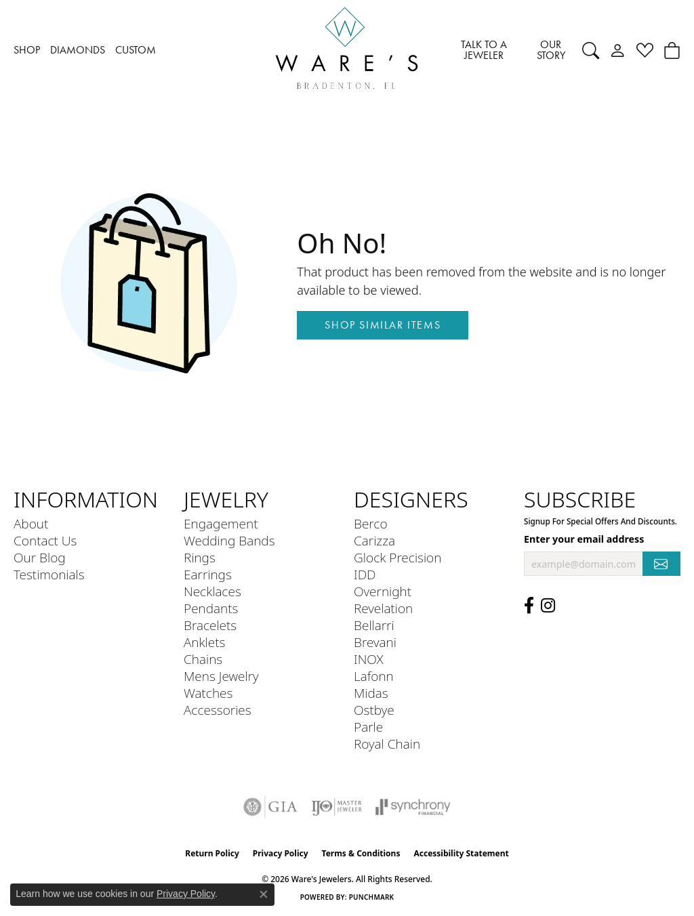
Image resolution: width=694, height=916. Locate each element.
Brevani (375, 642)
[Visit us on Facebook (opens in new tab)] (529, 606)
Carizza (374, 540)
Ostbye (374, 710)
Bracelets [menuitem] (210, 625)
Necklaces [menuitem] (212, 591)
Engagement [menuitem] (221, 523)
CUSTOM (135, 49)
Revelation (383, 608)
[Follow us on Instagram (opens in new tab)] (548, 606)
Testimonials (49, 574)
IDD (365, 574)
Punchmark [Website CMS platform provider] (371, 897)
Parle (368, 726)
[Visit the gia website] (270, 807)
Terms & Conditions (361, 853)
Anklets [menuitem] (204, 642)
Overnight (382, 591)
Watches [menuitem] (208, 693)
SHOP (27, 49)
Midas (371, 693)
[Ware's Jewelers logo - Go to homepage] (347, 50)
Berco (371, 523)
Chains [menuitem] (203, 659)
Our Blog (40, 557)
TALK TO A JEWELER (484, 50)
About (31, 523)
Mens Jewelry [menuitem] (221, 676)
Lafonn (374, 676)
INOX (369, 659)
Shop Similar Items (383, 324)
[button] (590, 50)
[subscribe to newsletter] (661, 564)
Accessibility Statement (460, 853)
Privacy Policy (280, 853)
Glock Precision (397, 557)
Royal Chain (387, 743)
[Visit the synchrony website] (413, 807)
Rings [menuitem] (200, 557)
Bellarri (374, 625)
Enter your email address (584, 539)
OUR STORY (551, 50)
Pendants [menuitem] (211, 608)
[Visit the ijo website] (336, 807)
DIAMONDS (77, 49)
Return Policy (212, 853)
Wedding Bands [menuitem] (229, 540)
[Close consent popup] (264, 894)
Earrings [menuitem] (208, 574)
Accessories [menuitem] (217, 710)
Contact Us (45, 540)
